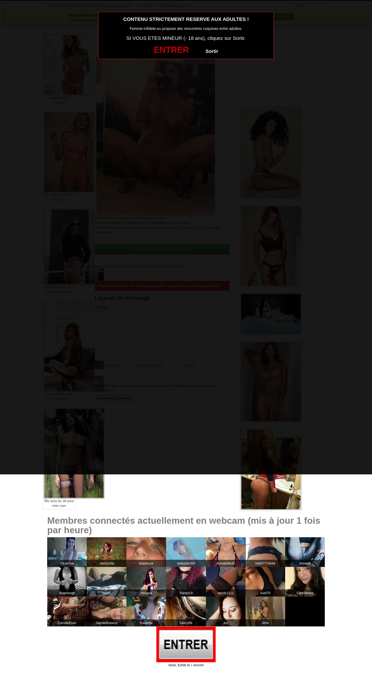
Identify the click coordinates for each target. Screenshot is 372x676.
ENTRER (171, 50)
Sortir (211, 51)
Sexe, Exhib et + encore (186, 665)
